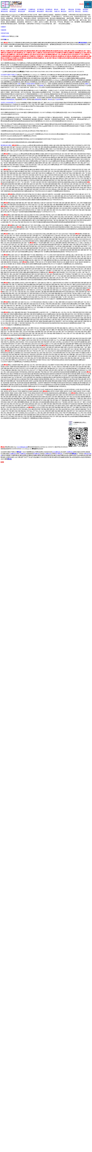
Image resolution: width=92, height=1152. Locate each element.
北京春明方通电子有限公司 (9, 74)
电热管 (33, 83)
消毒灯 (87, 83)
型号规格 (78, 9)
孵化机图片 (13, 11)
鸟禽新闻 (3, 30)
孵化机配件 (40, 11)
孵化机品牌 (21, 11)
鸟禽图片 (3, 27)
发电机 (42, 85)
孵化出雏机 (49, 11)
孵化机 (56, 9)
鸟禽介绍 (57, 11)
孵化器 (63, 9)
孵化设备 (71, 9)
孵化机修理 (31, 11)
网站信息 (78, 11)
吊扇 (18, 83)
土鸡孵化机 (12, 453)
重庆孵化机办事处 (6, 145)
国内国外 (85, 9)
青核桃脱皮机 (10, 99)
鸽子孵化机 (40, 9)
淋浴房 (50, 99)
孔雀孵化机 (31, 9)
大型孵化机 (13, 9)
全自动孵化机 (22, 9)
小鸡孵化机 (22, 453)
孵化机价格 (4, 11)
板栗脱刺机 (38, 99)
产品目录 (57, 99)
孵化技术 (63, 11)
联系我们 (85, 11)
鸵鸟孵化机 (49, 9)
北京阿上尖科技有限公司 (8, 102)
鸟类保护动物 (5, 33)
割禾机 (24, 99)
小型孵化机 (4, 9)
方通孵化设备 (5, 36)
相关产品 (71, 11)
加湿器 (28, 83)
